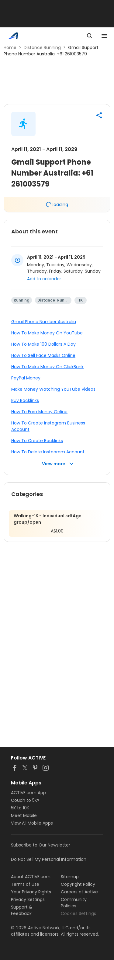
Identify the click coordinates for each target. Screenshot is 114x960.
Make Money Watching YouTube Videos (53, 389)
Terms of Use (25, 884)
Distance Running (42, 47)
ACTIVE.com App (28, 793)
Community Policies (74, 902)
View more (58, 464)
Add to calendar (44, 279)
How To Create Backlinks (37, 441)
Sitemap (70, 877)
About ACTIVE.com (30, 877)
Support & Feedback (21, 910)
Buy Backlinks (25, 400)
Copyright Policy (78, 884)
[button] (99, 115)
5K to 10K (20, 808)
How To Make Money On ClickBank (47, 367)
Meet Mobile (24, 815)
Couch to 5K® (25, 800)
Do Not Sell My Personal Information (48, 859)
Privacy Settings (28, 899)
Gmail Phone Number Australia (43, 322)
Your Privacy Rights (31, 892)
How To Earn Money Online (39, 412)
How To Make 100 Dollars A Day (43, 344)
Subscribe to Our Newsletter (40, 845)
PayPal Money (25, 378)
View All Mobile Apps (32, 823)
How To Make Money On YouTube (47, 333)
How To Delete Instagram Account (48, 452)
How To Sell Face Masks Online (43, 355)
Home (10, 47)
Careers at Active (79, 892)
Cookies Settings (78, 913)
